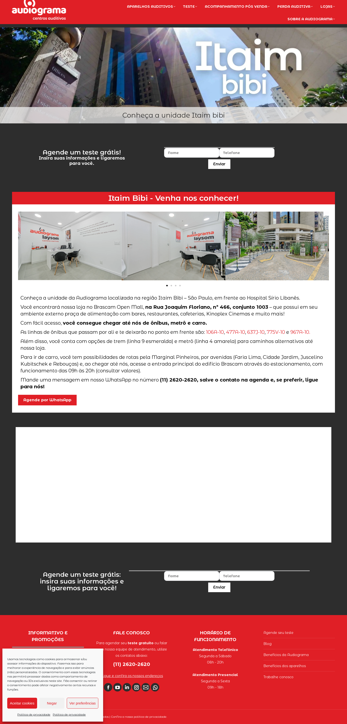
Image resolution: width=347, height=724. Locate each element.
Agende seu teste (278, 632)
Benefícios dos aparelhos (284, 666)
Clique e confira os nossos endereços (131, 676)
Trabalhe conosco (278, 677)
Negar (52, 703)
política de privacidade (150, 716)
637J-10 (256, 332)
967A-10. (300, 332)
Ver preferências (82, 703)
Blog (267, 644)
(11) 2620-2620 (315, 5)
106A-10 (215, 332)
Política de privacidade (33, 714)
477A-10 (235, 332)
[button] (167, 285)
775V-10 (276, 332)
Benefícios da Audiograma (286, 655)
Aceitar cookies (22, 703)
